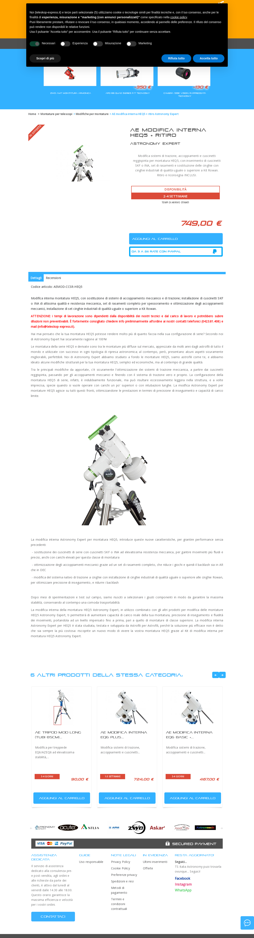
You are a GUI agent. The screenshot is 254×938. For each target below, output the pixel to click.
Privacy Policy (120, 862)
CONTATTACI (53, 916)
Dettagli (36, 278)
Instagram (183, 884)
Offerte (148, 868)
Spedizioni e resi (122, 881)
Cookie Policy (120, 868)
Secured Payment (194, 844)
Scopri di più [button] (45, 58)
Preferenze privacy (124, 875)
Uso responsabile (91, 862)
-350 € (142, 87)
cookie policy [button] (178, 17)
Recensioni (53, 278)
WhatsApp (183, 890)
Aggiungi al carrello (59, 797)
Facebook (182, 878)
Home (32, 114)
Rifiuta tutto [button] (176, 58)
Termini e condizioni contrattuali (119, 904)
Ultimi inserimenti (155, 862)
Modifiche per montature (92, 114)
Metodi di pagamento (119, 890)
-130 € (200, 87)
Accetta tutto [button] (209, 58)
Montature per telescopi (56, 114)
